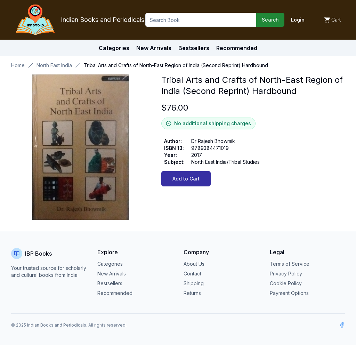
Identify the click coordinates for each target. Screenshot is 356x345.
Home (18, 65)
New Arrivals (111, 273)
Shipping (194, 283)
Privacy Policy (286, 273)
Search (270, 20)
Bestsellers (109, 283)
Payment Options (289, 293)
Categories (114, 48)
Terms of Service (289, 264)
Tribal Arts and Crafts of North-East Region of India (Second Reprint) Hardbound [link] (176, 65)
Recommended (114, 293)
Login (298, 20)
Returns (192, 293)
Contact (192, 273)
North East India (54, 65)
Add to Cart (186, 179)
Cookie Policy (286, 283)
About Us (194, 264)
